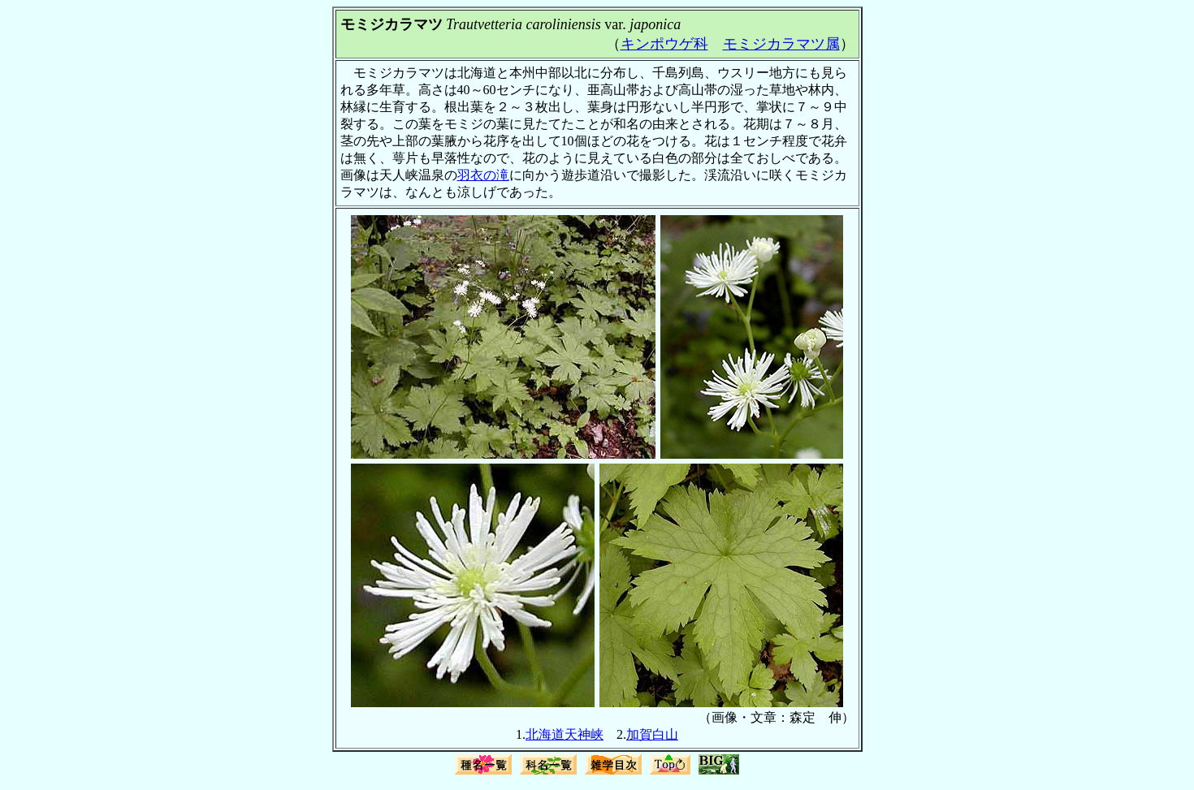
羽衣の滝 (483, 175)
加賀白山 (652, 734)
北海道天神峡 (564, 734)
